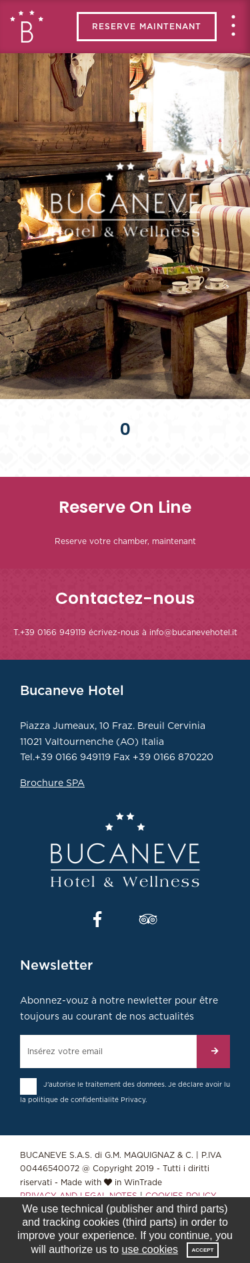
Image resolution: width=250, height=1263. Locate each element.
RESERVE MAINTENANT (146, 27)
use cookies (150, 1249)
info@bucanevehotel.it (193, 632)
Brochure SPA (52, 783)
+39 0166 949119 (53, 632)
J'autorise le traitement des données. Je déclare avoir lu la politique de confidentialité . (125, 1092)
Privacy (133, 1100)
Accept (203, 1250)
